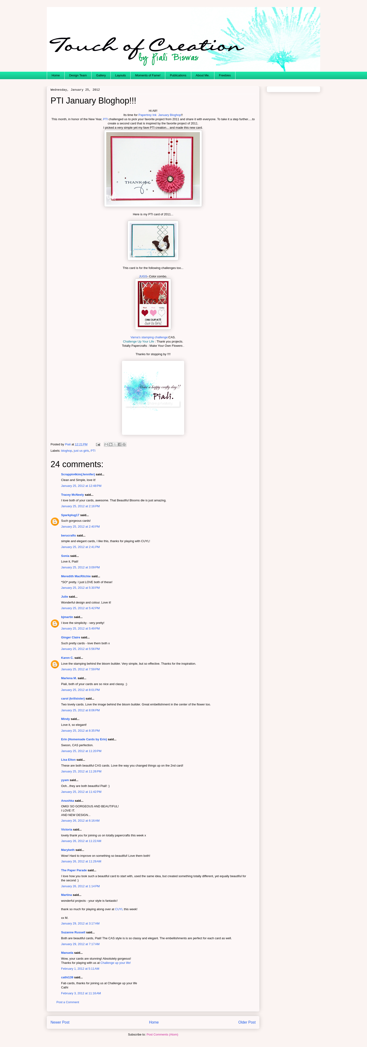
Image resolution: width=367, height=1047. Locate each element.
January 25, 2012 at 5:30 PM (80, 587)
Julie (64, 596)
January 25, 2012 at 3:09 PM (80, 567)
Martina (66, 895)
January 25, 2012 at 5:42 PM (80, 608)
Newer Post (60, 1022)
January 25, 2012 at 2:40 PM (80, 526)
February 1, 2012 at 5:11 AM (80, 968)
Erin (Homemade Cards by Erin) (84, 739)
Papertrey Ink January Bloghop (159, 115)
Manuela (67, 952)
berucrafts (68, 535)
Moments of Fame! (148, 75)
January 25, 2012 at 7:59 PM (80, 669)
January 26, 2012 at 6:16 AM (80, 820)
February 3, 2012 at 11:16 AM (81, 993)
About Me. (202, 75)
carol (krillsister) (73, 698)
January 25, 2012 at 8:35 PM (80, 730)
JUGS (143, 276)
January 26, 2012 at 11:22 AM (81, 841)
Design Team (78, 75)
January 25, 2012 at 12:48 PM (81, 486)
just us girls (81, 450)
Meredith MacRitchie (76, 576)
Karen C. (67, 657)
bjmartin (67, 617)
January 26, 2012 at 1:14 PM (80, 886)
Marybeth (68, 850)
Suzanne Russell (73, 932)
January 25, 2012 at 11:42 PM (81, 792)
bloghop (66, 450)
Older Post (247, 1022)
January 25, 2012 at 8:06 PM (80, 710)
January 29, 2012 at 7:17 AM (80, 944)
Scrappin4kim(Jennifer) (78, 474)
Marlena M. (69, 678)
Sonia (65, 556)
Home (56, 75)
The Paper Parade (74, 870)
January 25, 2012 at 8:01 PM (80, 690)
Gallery (101, 75)
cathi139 (67, 977)
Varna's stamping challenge (149, 337)
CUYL (119, 909)
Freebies (225, 75)
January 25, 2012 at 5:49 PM (80, 628)
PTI (105, 119)
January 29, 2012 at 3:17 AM (80, 923)
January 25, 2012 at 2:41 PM (80, 547)
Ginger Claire (70, 637)
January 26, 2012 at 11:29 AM (81, 861)
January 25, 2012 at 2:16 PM (80, 506)
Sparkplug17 (70, 515)
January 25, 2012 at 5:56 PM (80, 649)
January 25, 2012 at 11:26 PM (81, 771)
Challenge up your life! (115, 963)
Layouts (120, 75)
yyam (65, 780)
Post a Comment (67, 1002)
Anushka (67, 800)
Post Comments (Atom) (162, 1034)
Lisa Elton (68, 759)
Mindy (65, 719)
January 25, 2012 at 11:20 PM (81, 751)
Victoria (66, 829)
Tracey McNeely (72, 494)
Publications (178, 75)
